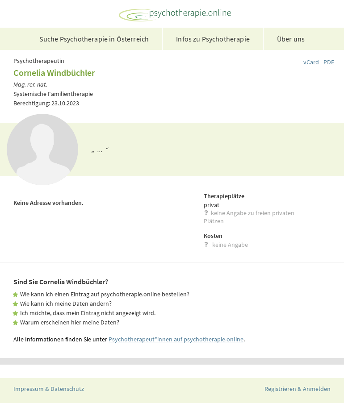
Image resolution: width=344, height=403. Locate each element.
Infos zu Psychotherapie (213, 38)
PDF (328, 62)
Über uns (291, 38)
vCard (311, 62)
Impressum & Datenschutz (48, 389)
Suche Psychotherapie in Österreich (94, 38)
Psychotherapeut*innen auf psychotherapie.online (176, 339)
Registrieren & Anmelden (297, 389)
